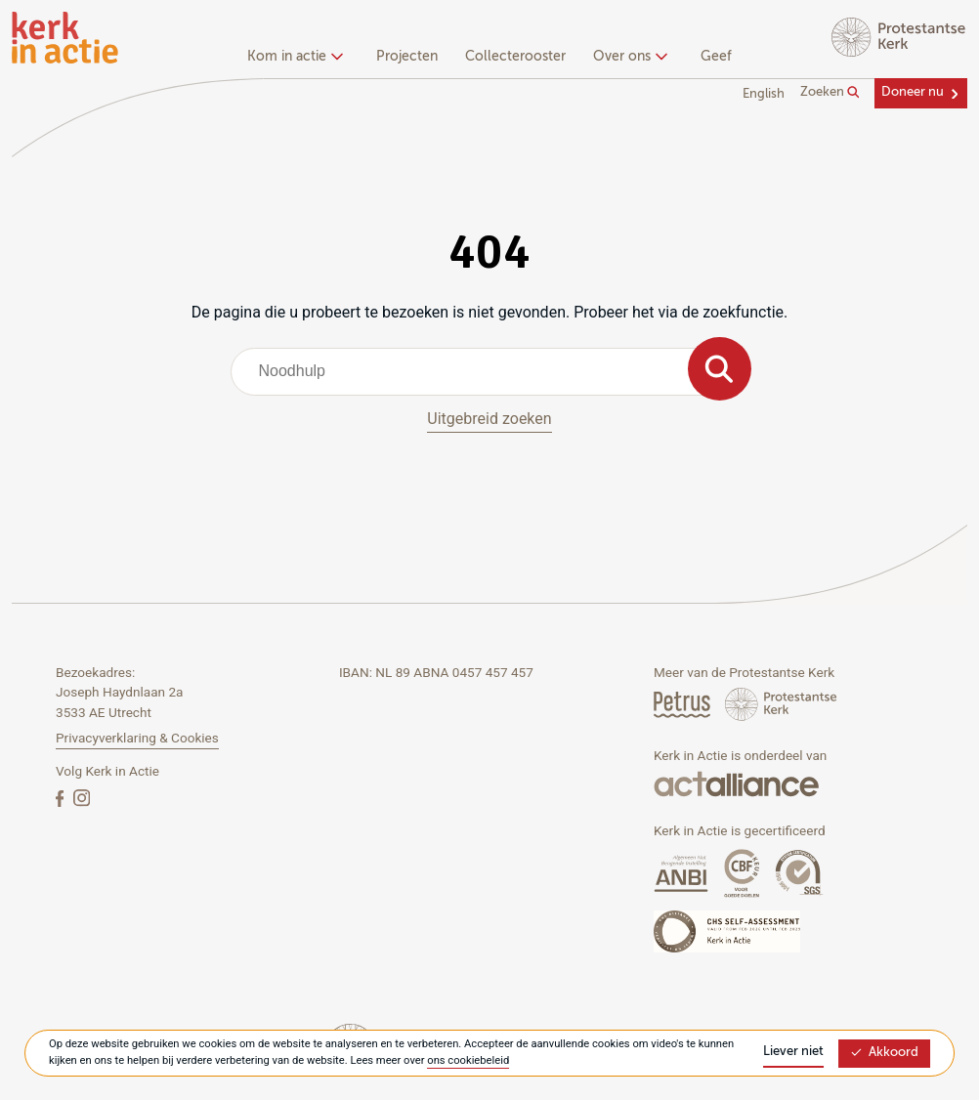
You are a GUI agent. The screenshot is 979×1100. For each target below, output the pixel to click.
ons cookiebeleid (468, 1060)
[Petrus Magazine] (683, 704)
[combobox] (490, 371)
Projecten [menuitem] (407, 56)
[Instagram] (81, 797)
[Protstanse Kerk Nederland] (781, 704)
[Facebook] (61, 797)
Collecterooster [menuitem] (515, 56)
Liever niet (793, 1051)
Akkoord (884, 1052)
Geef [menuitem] (716, 56)
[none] (298, 58)
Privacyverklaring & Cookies (137, 737)
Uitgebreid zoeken (489, 418)
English (764, 94)
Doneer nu (912, 92)
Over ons (627, 56)
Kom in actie (292, 56)
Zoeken (830, 93)
